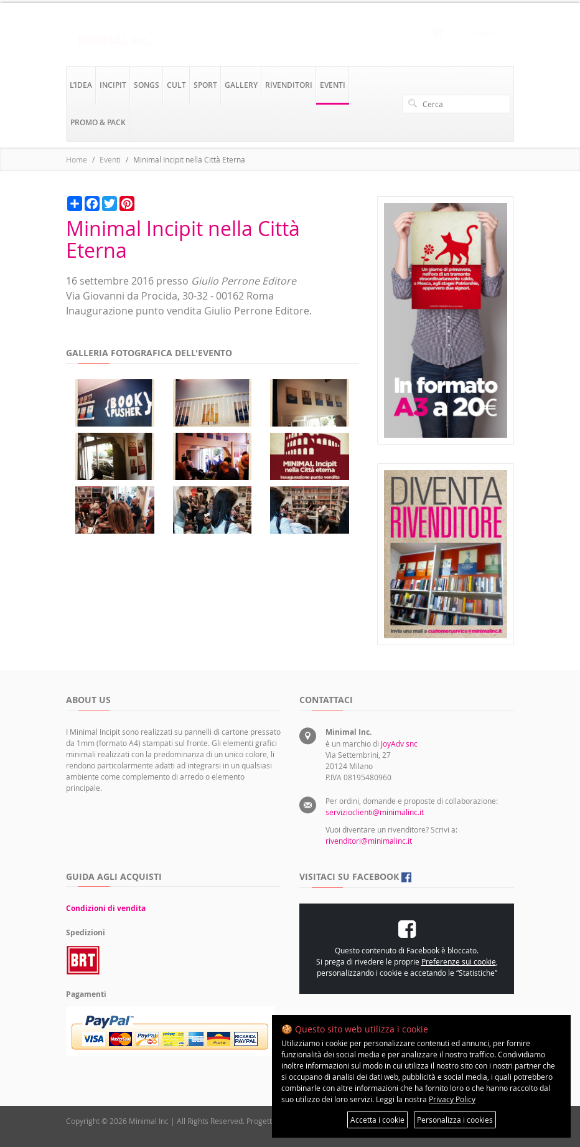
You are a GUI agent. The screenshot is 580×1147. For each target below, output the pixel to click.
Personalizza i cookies (455, 1120)
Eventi (110, 159)
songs (146, 85)
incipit (113, 85)
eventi (332, 85)
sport (205, 85)
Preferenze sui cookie (458, 961)
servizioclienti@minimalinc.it (374, 812)
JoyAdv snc (399, 743)
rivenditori (288, 85)
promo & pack (98, 122)
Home (76, 159)
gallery (241, 85)
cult (176, 85)
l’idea (81, 85)
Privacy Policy (452, 1099)
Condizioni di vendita (106, 908)
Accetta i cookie (377, 1120)
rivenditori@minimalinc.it (368, 841)
